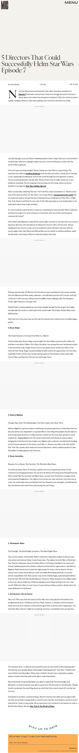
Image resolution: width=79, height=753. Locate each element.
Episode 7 (22, 94)
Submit (73, 748)
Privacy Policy (74, 750)
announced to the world (63, 195)
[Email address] (43, 742)
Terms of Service (65, 750)
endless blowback (33, 173)
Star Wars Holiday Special (36, 186)
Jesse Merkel (15, 84)
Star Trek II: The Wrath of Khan (42, 706)
